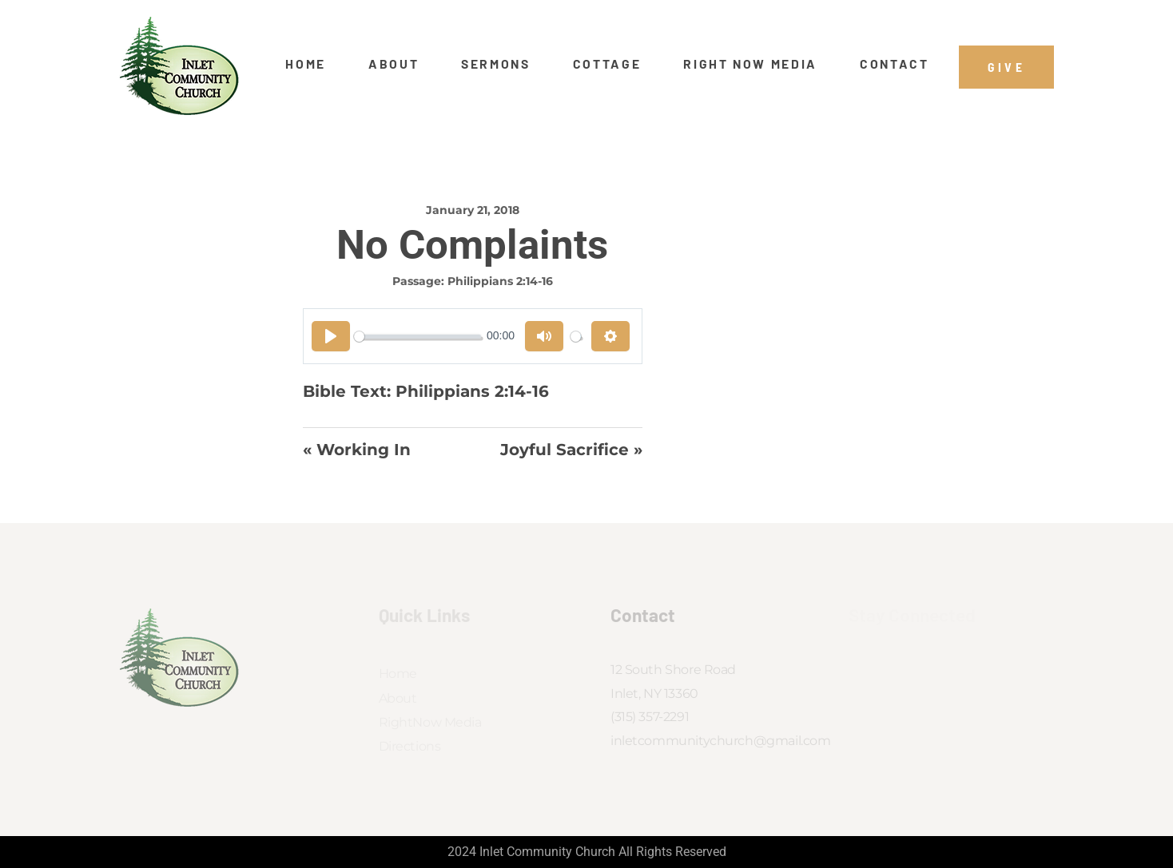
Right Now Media (750, 63)
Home (305, 63)
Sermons (496, 63)
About (393, 63)
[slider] (417, 336)
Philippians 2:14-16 (500, 281)
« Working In (357, 450)
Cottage (607, 63)
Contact (894, 63)
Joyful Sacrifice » (571, 450)
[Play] (331, 336)
